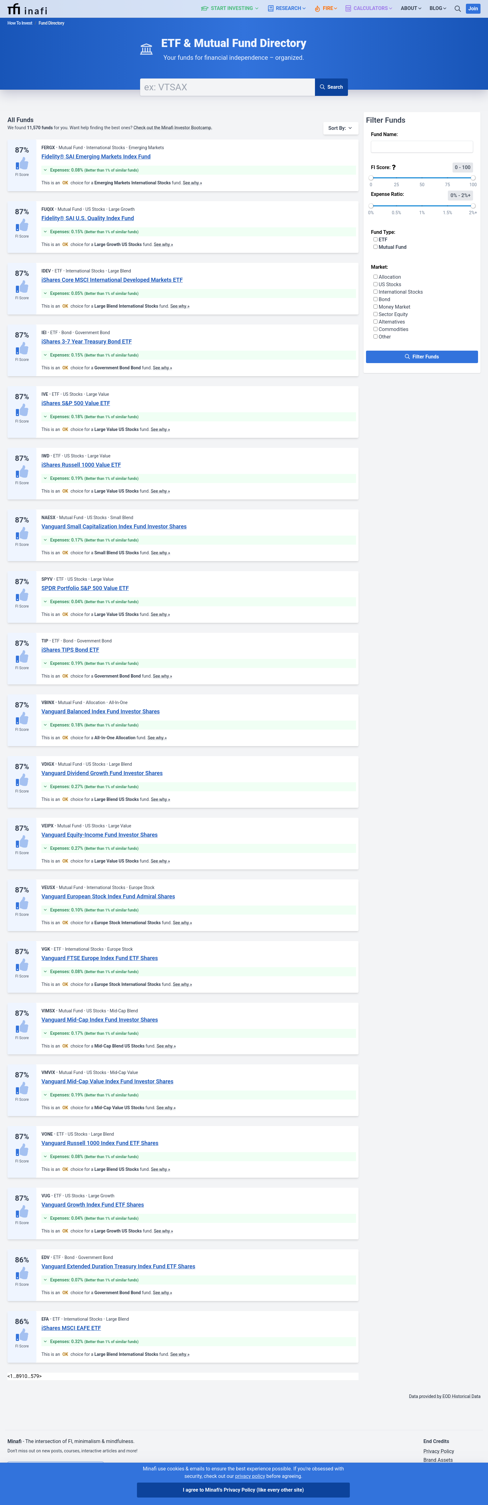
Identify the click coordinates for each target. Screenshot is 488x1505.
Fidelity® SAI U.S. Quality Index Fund (87, 218)
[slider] (371, 178)
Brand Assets (438, 1460)
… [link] (14, 1376)
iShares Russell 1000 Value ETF (81, 464)
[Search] (458, 8)
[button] (233, 8)
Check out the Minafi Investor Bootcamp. (173, 127)
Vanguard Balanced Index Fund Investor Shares (100, 711)
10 (24, 1376)
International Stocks (398, 292)
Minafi (14, 1441)
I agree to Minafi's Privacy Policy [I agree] (243, 1490)
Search (331, 87)
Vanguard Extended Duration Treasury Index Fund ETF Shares (118, 1266)
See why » (192, 182)
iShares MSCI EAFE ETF (71, 1328)
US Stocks (387, 284)
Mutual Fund (389, 247)
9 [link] (20, 1376)
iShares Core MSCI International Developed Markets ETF (112, 280)
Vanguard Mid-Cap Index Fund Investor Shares (99, 1019)
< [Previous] (8, 1376)
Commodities (390, 329)
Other (382, 337)
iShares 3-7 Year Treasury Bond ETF (86, 341)
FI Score (22, 175)
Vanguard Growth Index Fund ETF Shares (92, 1204)
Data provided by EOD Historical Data (445, 1396)
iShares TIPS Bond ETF (70, 649)
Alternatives (389, 322)
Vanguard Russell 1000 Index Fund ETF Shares (99, 1143)
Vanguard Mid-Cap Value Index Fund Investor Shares (107, 1081)
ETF (380, 240)
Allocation (387, 277)
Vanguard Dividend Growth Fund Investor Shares (101, 773)
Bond (381, 299)
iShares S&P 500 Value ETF (75, 403)
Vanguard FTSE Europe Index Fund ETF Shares (99, 958)
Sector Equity (390, 314)
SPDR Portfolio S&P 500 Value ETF (85, 588)
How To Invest (19, 23)
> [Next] (40, 1376)
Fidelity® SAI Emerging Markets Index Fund (96, 156)
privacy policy (250, 1476)
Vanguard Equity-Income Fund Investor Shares (99, 834)
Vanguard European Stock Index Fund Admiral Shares (108, 896)
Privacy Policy (438, 1451)
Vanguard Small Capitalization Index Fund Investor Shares (114, 526)
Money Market (392, 307)
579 (35, 1376)
